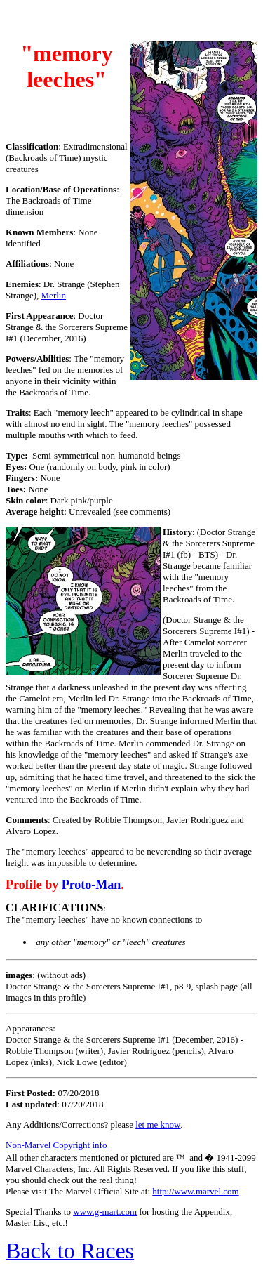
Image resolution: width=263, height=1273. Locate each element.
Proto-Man (91, 885)
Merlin (53, 295)
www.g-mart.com (105, 1211)
